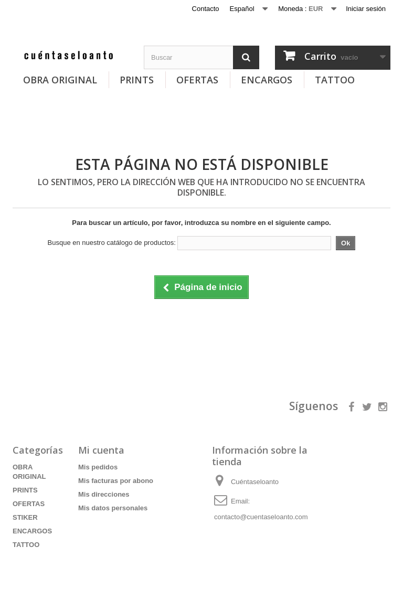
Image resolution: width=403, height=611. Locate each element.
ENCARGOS (266, 79)
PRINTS (137, 79)
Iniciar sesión (366, 9)
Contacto (205, 9)
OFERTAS (197, 79)
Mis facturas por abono (115, 481)
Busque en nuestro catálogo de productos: (112, 242)
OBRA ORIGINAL (60, 79)
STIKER (25, 517)
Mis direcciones (104, 494)
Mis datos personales (112, 508)
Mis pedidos (98, 467)
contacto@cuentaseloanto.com (261, 517)
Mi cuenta (101, 450)
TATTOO (335, 79)
